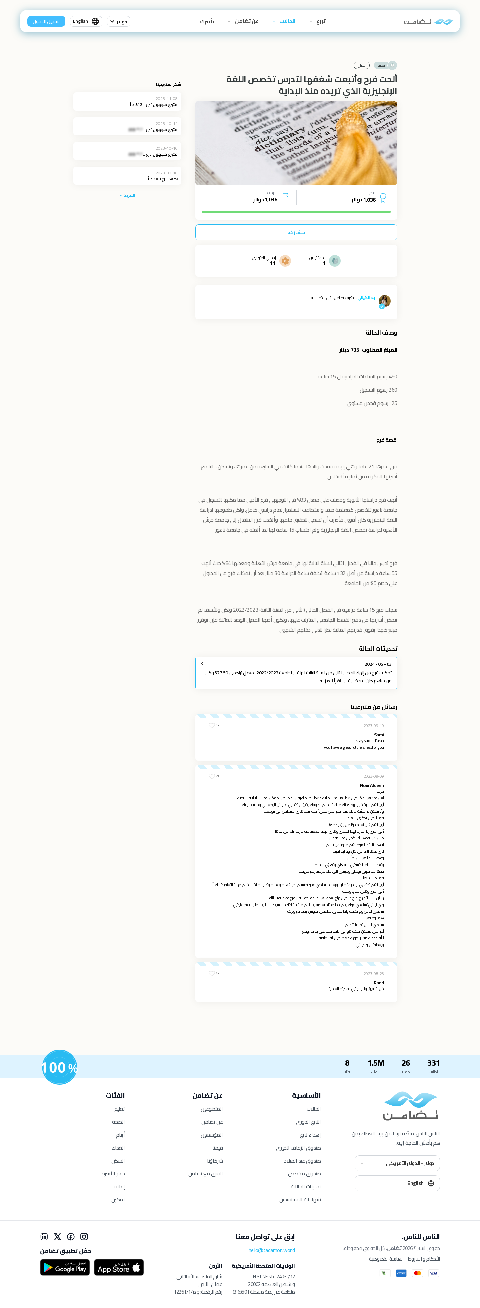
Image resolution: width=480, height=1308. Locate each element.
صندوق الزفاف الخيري (298, 1148)
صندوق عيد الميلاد (302, 1161)
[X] (57, 1237)
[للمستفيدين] (59, 1067)
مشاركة (296, 232)
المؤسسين (212, 1135)
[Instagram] (84, 1237)
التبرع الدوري (308, 1122)
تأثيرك (207, 21)
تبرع (320, 21)
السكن (118, 1161)
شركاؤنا (215, 1161)
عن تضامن (212, 1122)
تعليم (119, 1109)
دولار (122, 21)
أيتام (120, 1135)
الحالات (287, 21)
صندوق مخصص (304, 1173)
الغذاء (118, 1148)
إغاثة (119, 1186)
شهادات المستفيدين (300, 1199)
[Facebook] (71, 1237)
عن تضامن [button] (246, 21)
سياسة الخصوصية (385, 1259)
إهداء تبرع (310, 1135)
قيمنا (217, 1148)
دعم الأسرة (113, 1173)
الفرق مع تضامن (205, 1173)
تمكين (118, 1199)
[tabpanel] (296, 143)
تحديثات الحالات (306, 1186)
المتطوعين (212, 1109)
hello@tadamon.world (272, 1250)
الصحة (118, 1122)
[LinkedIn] (44, 1237)
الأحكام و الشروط (424, 1259)
